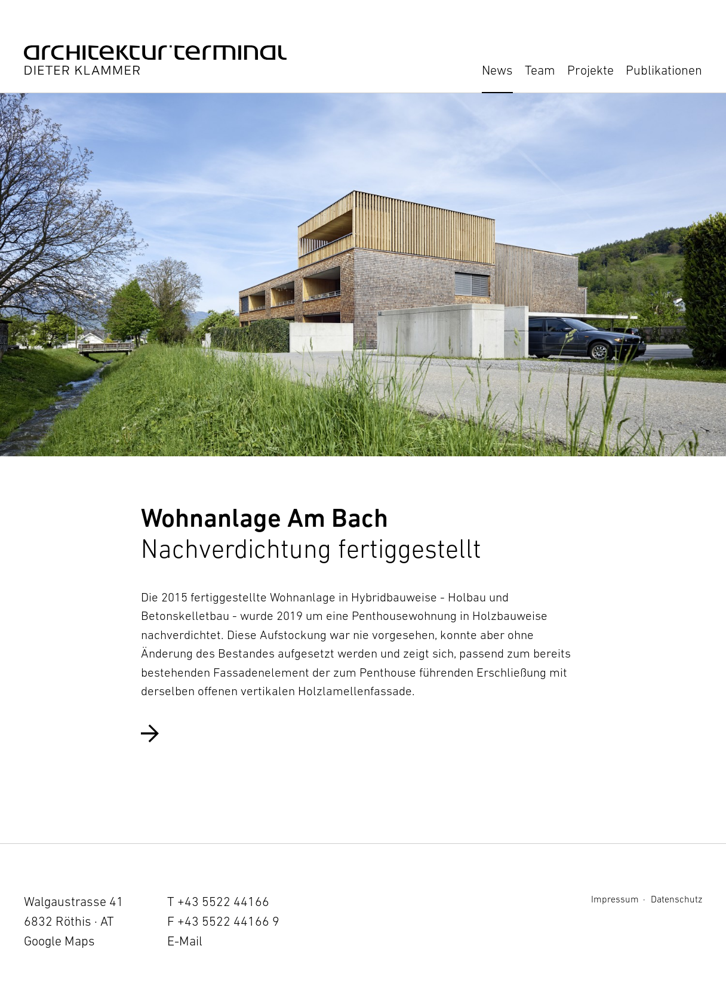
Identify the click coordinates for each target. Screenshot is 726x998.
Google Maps (59, 940)
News (497, 70)
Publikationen (664, 70)
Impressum (615, 898)
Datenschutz (676, 898)
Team (540, 70)
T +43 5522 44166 (218, 901)
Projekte (590, 70)
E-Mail (184, 940)
